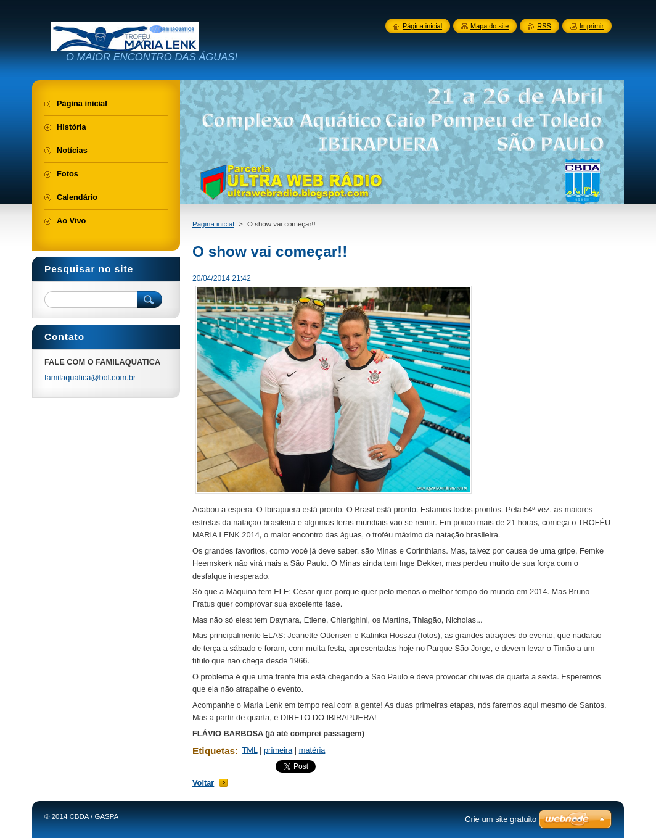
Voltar (203, 782)
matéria (312, 750)
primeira (278, 750)
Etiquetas (213, 750)
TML (249, 750)
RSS (544, 26)
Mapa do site (489, 26)
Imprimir (592, 26)
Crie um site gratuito (500, 819)
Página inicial (213, 224)
